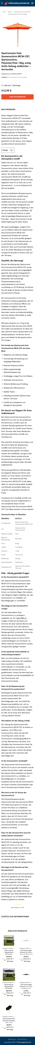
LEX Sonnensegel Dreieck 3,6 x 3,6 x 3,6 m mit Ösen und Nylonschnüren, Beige (26, 954)
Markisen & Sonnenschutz (22, 12)
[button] (2, 3)
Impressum (12, 1039)
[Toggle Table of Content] (11, 150)
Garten (10, 12)
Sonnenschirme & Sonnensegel (17, 14)
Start (4, 12)
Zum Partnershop (17, 97)
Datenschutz (22, 1039)
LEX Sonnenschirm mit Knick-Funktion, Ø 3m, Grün (9, 1021)
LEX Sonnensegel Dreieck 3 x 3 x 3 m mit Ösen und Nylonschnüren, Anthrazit (26, 988)
